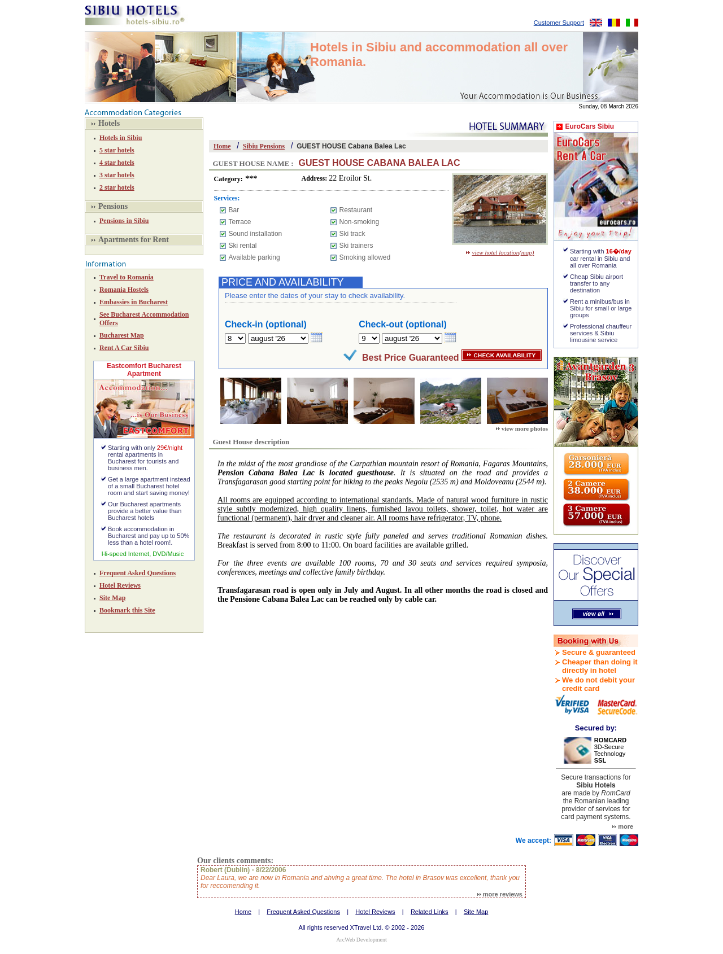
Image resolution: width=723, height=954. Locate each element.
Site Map (112, 598)
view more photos (522, 428)
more (622, 826)
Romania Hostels (124, 290)
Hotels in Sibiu (120, 138)
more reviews (499, 894)
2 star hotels (116, 187)
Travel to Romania (126, 277)
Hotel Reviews (120, 585)
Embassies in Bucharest (133, 302)
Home (222, 146)
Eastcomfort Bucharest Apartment (144, 370)
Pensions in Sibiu (124, 221)
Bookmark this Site (127, 610)
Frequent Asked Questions (137, 573)
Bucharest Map (121, 335)
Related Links (429, 911)
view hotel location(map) (500, 252)
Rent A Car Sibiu (124, 348)
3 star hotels (116, 175)
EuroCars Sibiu (589, 126)
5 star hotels (116, 150)
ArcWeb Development (361, 940)
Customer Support (559, 22)
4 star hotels (116, 163)
